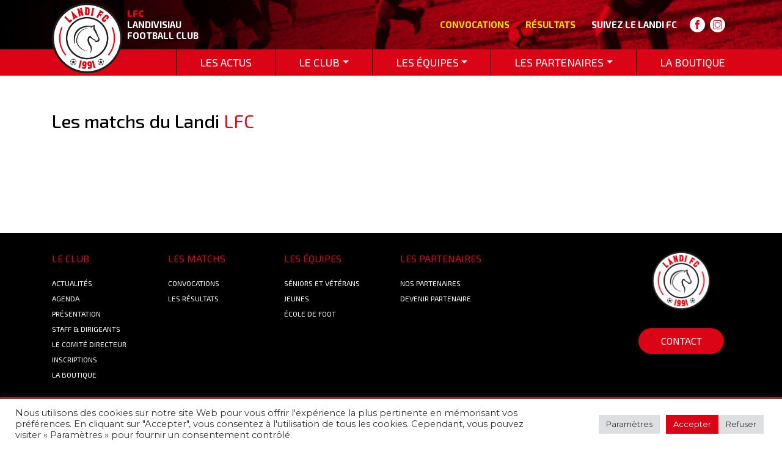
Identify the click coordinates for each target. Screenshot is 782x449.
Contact (681, 341)
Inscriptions (74, 359)
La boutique (74, 374)
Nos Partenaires (430, 283)
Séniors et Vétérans (322, 283)
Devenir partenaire (435, 298)
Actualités (72, 283)
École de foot (310, 313)
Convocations (475, 24)
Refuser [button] (741, 424)
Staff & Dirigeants (86, 329)
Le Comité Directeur (89, 344)
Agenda (65, 298)
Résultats (550, 24)
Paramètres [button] (629, 424)
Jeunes (296, 298)
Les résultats (193, 298)
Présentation (76, 313)
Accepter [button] (692, 424)
